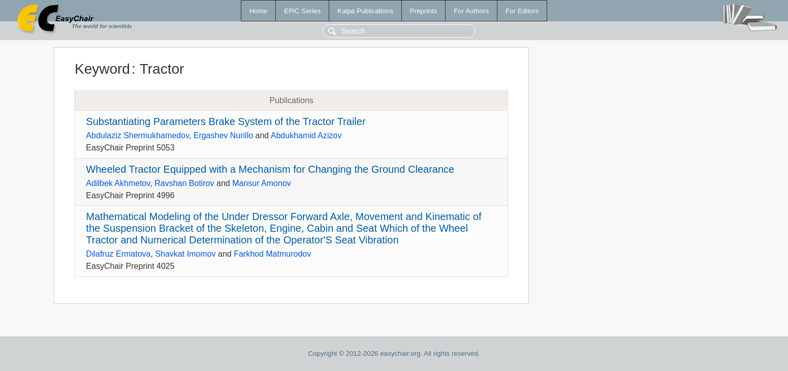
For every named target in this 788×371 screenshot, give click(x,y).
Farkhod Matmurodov (272, 254)
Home (258, 11)
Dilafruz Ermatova (118, 254)
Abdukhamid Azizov (306, 135)
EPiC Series (302, 11)
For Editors (522, 11)
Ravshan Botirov (184, 183)
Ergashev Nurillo (223, 135)
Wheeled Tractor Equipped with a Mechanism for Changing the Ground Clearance (270, 169)
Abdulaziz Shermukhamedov (137, 135)
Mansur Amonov (261, 183)
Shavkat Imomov (185, 254)
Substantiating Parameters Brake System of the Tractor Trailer (225, 121)
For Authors (471, 11)
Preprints (423, 11)
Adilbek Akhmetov (118, 183)
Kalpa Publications (365, 11)
